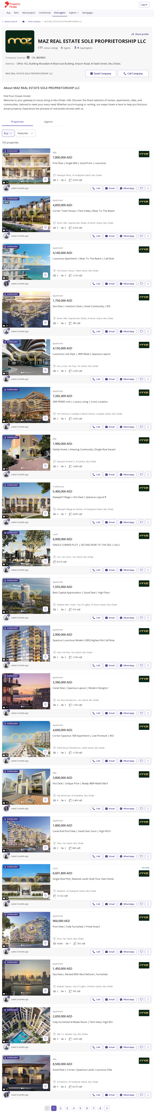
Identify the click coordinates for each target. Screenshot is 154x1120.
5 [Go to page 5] (80, 1108)
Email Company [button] (100, 73)
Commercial (45, 12)
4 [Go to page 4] (73, 1108)
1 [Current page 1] (53, 1108)
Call (96, 188)
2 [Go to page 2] (60, 1108)
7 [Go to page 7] (93, 1108)
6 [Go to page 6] (87, 1108)
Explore (74, 13)
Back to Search (9, 21)
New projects (28, 12)
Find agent (59, 12)
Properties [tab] (17, 121)
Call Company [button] (133, 73)
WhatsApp (126, 188)
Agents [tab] (48, 121)
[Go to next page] (106, 1108)
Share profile (140, 34)
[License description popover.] (28, 58)
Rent (16, 12)
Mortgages (87, 12)
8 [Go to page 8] (100, 1108)
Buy (8, 12)
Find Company (34, 21)
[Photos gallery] (26, 166)
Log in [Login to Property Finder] (144, 4)
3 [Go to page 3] (67, 1108)
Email (110, 188)
